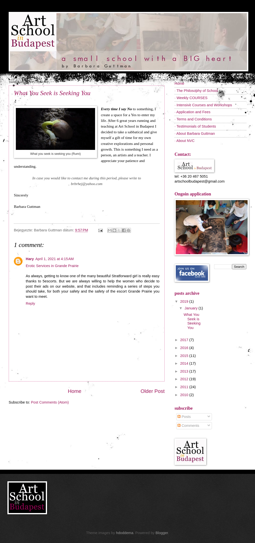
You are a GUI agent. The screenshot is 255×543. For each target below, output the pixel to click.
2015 (184, 356)
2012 (184, 379)
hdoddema (124, 533)
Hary (30, 259)
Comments (188, 426)
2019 (184, 301)
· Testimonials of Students (195, 126)
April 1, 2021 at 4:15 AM (54, 259)
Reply (30, 303)
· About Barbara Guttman (195, 134)
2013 (184, 371)
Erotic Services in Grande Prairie (52, 266)
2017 (184, 340)
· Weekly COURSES (191, 98)
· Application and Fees (192, 112)
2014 (184, 363)
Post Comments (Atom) (50, 402)
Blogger (161, 533)
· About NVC (185, 141)
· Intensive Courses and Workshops (203, 105)
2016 (184, 348)
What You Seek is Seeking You (52, 93)
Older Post (153, 391)
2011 (184, 387)
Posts (184, 417)
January (191, 308)
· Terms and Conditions (193, 119)
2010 (184, 395)
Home (74, 391)
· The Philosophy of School (196, 91)
